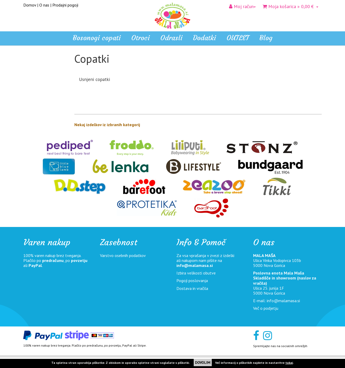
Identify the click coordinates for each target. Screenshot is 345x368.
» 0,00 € (290, 6)
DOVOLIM (202, 362)
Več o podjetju (265, 308)
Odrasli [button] (171, 38)
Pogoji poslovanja (192, 280)
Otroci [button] (140, 38)
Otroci (31, 88)
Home (31, 66)
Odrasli (32, 98)
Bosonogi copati (97, 38)
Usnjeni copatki (94, 79)
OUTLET (237, 38)
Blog (265, 38)
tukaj (289, 363)
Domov (29, 5)
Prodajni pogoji (65, 5)
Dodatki (33, 108)
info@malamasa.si (194, 265)
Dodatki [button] (204, 38)
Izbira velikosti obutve (196, 273)
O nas (44, 5)
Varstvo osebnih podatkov (123, 255)
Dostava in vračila (192, 288)
